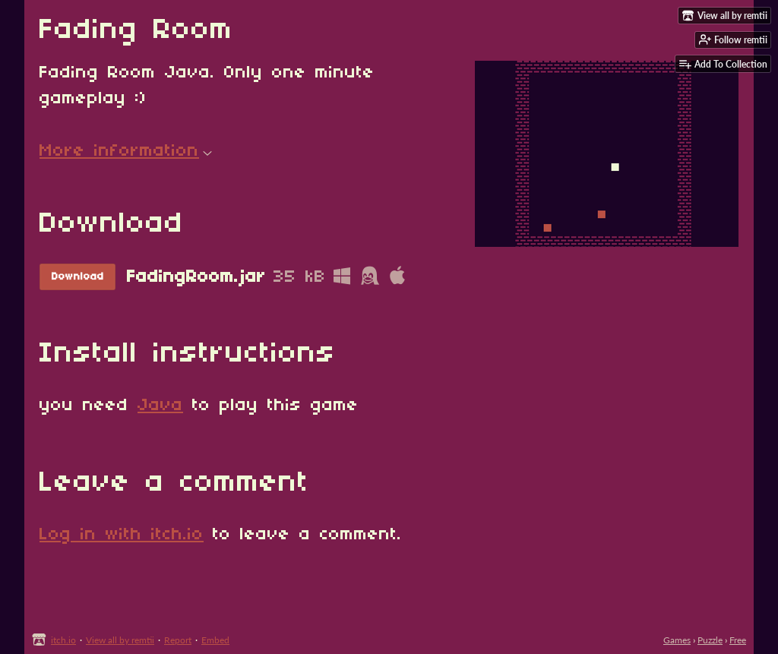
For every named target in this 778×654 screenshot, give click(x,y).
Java (160, 406)
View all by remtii (120, 640)
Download (78, 277)
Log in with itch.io (122, 535)
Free (737, 640)
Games (677, 640)
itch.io (63, 640)
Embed (215, 640)
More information (126, 151)
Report (177, 640)
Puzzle (710, 640)
